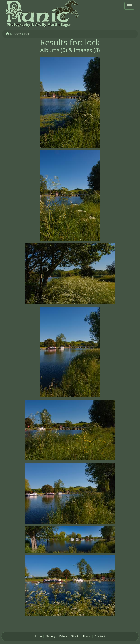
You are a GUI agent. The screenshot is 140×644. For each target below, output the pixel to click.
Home (38, 636)
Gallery (50, 636)
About (87, 636)
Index (16, 34)
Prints (63, 636)
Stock (75, 636)
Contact (100, 636)
